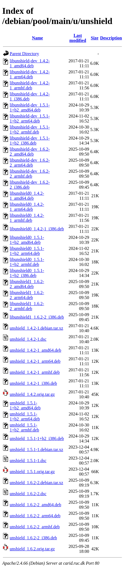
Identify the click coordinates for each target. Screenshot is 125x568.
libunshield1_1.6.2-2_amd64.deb (27, 284)
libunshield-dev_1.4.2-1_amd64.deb (30, 63)
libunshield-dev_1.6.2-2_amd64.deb (30, 151)
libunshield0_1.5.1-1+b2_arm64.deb (27, 251)
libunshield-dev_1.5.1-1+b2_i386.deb (30, 140)
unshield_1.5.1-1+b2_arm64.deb (25, 416)
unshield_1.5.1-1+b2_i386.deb (37, 438)
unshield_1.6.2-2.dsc (28, 493)
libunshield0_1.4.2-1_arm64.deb (27, 207)
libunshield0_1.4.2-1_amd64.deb (27, 196)
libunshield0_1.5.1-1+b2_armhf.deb (27, 262)
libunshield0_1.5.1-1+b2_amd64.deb (27, 240)
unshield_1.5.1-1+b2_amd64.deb (25, 405)
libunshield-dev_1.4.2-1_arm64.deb (30, 74)
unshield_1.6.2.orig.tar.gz (32, 548)
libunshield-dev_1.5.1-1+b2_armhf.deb (30, 129)
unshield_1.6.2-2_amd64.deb (35, 504)
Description (111, 38)
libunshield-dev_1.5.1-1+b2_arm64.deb (30, 118)
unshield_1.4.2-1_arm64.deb (35, 361)
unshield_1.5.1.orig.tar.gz (32, 471)
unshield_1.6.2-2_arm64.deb (35, 515)
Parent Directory (24, 53)
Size (94, 38)
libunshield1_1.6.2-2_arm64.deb (27, 295)
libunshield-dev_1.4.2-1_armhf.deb (30, 85)
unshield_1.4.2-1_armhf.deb (35, 372)
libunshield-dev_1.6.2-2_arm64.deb (30, 162)
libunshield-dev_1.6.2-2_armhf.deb (30, 173)
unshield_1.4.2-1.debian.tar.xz (36, 328)
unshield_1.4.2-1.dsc (28, 339)
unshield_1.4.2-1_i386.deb (33, 383)
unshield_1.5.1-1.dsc (28, 460)
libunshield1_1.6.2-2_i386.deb (37, 317)
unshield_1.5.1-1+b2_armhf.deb (24, 427)
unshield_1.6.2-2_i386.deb (33, 537)
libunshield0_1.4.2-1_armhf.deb (27, 218)
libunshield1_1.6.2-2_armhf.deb (27, 306)
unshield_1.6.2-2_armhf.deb (35, 526)
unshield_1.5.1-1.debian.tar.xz (36, 449)
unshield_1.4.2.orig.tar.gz (32, 394)
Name (37, 38)
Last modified (77, 38)
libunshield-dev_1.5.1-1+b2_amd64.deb (30, 107)
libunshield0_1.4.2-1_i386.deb (37, 228)
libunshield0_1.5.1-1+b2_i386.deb (27, 273)
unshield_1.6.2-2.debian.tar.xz (36, 482)
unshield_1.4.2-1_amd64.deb (35, 350)
